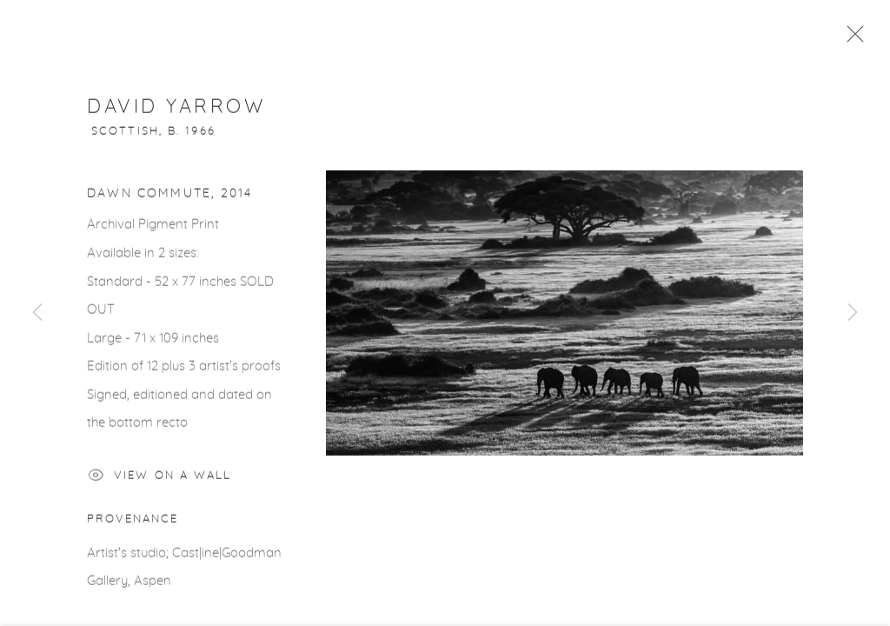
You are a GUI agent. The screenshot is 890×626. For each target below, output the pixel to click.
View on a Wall (159, 481)
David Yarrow (176, 110)
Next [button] (852, 313)
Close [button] (851, 39)
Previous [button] (37, 313)
